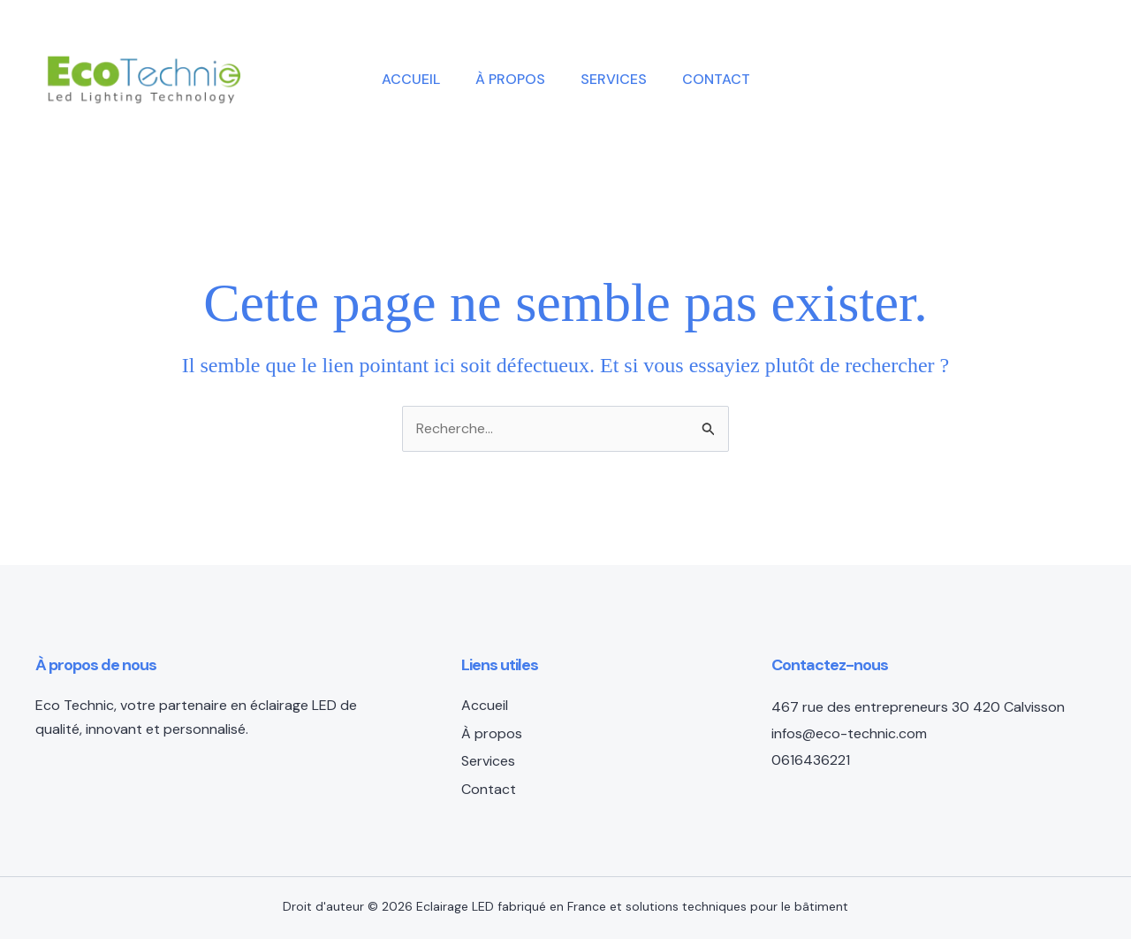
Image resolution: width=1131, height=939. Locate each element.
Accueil (411, 79)
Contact (716, 79)
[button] (968, 79)
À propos (510, 79)
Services (614, 79)
